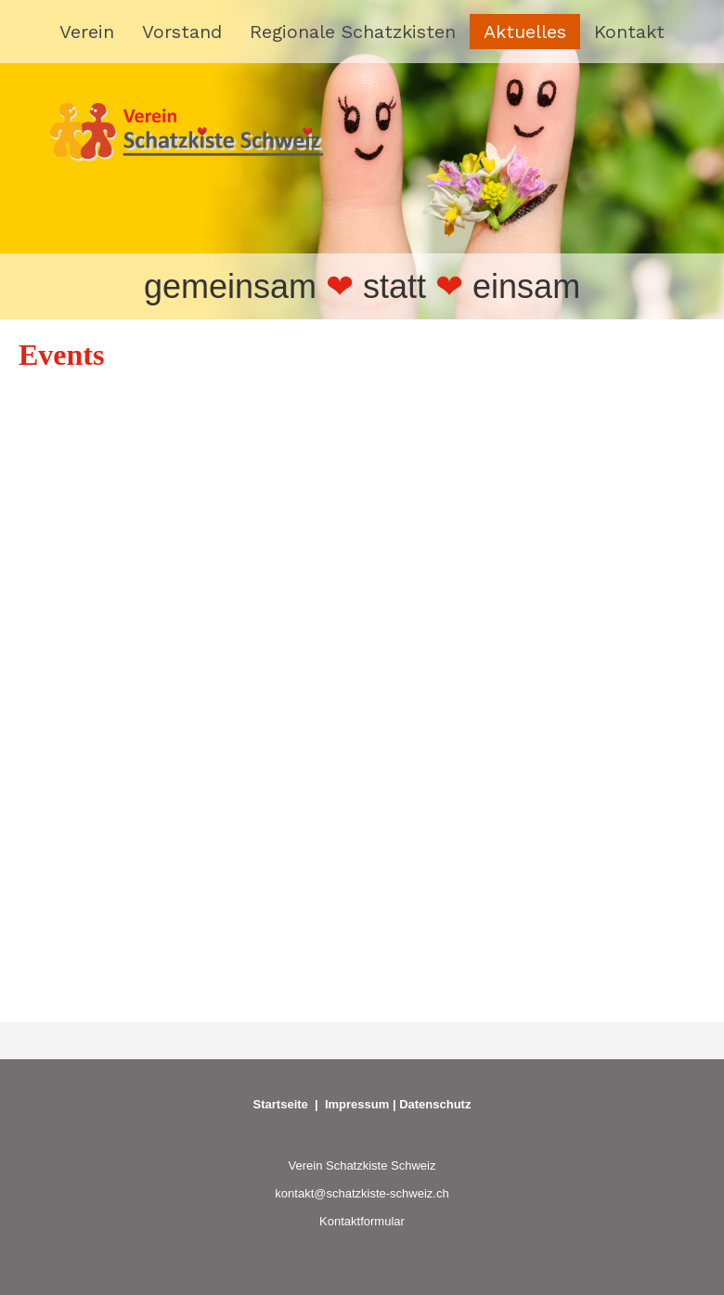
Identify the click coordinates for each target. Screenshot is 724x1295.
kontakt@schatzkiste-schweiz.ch (361, 1193)
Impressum (357, 1104)
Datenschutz (435, 1104)
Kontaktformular (362, 1221)
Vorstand (182, 31)
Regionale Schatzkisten (353, 31)
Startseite (280, 1104)
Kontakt (629, 31)
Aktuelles (525, 31)
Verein (86, 31)
